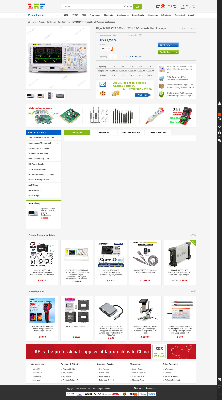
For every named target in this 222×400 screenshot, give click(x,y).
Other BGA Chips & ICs (38, 180)
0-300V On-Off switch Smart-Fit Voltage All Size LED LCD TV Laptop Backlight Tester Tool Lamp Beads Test (180, 329)
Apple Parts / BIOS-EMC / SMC (41, 138)
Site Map (36, 380)
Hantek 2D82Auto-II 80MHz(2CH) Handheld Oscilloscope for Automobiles (42, 272)
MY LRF (192, 8)
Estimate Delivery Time (71, 380)
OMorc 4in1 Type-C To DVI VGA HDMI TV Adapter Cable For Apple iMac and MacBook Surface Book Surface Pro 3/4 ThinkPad (111, 330)
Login (188, 5)
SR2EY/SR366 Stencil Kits (76, 326)
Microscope (153, 15)
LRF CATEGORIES (37, 132)
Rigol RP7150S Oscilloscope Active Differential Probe (145, 271)
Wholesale (142, 95)
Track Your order (138, 376)
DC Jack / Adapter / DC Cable (41, 174)
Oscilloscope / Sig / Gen (56, 22)
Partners (168, 373)
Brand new (107, 49)
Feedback (37, 376)
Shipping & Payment (131, 132)
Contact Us (37, 373)
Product (41, 22)
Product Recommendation (41, 235)
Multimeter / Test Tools (38, 153)
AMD (84, 15)
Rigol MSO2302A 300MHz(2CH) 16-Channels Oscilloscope (48, 212)
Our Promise (104, 369)
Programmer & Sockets (38, 148)
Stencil (191, 15)
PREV (185, 28)
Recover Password (139, 373)
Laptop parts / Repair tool (39, 143)
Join (193, 5)
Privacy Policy (104, 376)
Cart (163, 8)
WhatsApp (152, 389)
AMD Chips (33, 185)
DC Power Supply (36, 164)
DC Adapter (166, 15)
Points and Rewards (106, 380)
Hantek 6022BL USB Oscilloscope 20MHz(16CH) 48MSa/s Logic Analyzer (179, 272)
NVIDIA (75, 15)
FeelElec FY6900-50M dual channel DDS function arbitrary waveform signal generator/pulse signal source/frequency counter (76, 274)
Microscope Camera (37, 169)
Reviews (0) (104, 132)
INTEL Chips (33, 195)
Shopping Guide (138, 380)
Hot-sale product (36, 291)
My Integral (67, 376)
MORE (193, 235)
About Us (36, 369)
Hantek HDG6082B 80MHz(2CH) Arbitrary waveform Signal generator (111, 272)
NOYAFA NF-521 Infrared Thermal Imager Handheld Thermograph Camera (42, 328)
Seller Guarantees (158, 132)
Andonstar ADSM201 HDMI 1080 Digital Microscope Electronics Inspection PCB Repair (145, 329)
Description (77, 132)
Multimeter (109, 15)
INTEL (65, 15)
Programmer (95, 15)
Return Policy (104, 373)
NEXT (193, 28)
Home (34, 22)
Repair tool (180, 15)
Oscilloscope (123, 15)
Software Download (172, 380)
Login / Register (138, 369)
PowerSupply (138, 15)
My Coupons (67, 373)
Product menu (36, 15)
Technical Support (172, 376)
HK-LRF (139, 389)
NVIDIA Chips (34, 190)
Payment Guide (69, 369)
